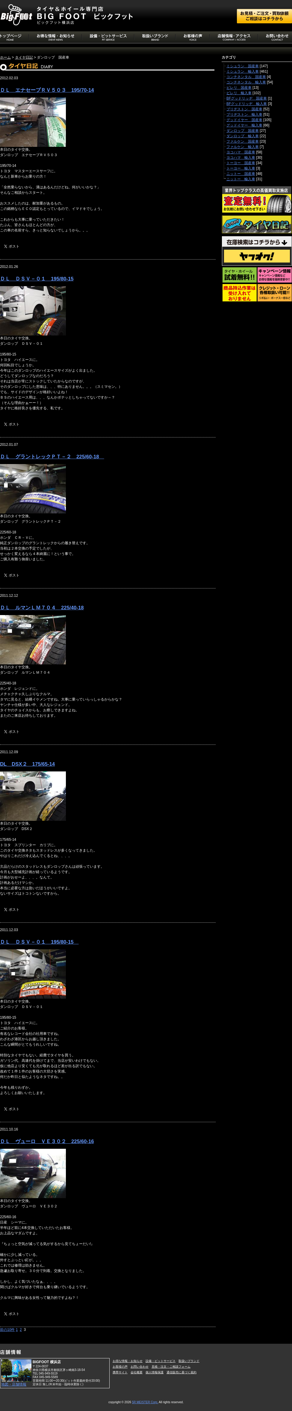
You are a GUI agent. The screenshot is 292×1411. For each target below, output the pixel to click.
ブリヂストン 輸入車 (244, 114)
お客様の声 (120, 1366)
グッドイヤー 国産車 (244, 120)
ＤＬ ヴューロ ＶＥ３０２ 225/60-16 (47, 1141)
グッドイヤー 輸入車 (244, 125)
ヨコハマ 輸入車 (240, 157)
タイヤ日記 (24, 57)
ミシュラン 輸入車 (242, 71)
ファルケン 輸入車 (242, 147)
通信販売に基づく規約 (181, 1372)
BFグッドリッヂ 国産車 (246, 98)
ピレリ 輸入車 (239, 93)
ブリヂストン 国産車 (244, 109)
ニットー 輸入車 (240, 179)
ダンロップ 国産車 (242, 131)
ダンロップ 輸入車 (242, 136)
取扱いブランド (188, 1361)
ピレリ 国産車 (239, 88)
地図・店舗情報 (13, 1384)
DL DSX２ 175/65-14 (27, 764)
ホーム (5, 57)
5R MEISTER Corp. (145, 1402)
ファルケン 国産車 (242, 141)
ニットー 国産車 (240, 174)
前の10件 (7, 1330)
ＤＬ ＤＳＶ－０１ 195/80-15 (37, 279)
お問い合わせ (140, 1366)
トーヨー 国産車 (240, 163)
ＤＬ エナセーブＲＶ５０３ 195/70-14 (47, 90)
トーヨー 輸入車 (240, 168)
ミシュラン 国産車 (242, 66)
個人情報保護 (155, 1372)
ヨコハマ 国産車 (240, 152)
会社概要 (137, 1372)
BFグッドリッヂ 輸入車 (246, 104)
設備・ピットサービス (160, 1361)
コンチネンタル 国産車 (246, 77)
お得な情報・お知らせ (128, 1361)
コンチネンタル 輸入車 (246, 82)
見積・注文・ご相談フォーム (171, 1366)
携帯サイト (120, 1372)
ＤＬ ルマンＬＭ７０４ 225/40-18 (42, 608)
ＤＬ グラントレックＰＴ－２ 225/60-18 (52, 457)
